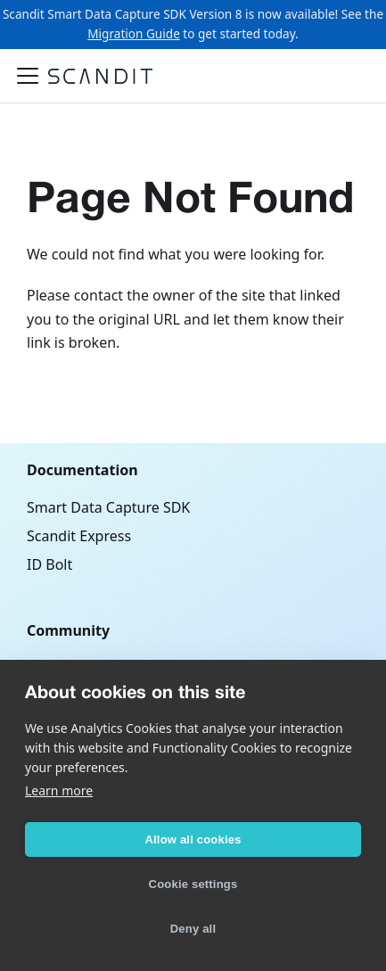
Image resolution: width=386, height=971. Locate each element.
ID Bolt (49, 564)
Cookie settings (193, 884)
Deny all (193, 928)
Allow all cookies (192, 839)
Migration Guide (133, 33)
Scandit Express (79, 536)
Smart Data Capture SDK (108, 507)
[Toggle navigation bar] (27, 75)
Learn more (59, 790)
